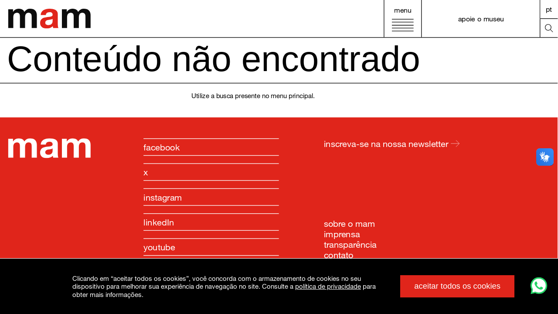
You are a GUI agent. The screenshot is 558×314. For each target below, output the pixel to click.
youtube (159, 247)
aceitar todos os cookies (457, 285)
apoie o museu (481, 18)
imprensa (342, 233)
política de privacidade (328, 286)
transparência (350, 244)
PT (549, 9)
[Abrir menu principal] (403, 18)
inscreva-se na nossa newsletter (391, 143)
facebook (161, 147)
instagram (162, 197)
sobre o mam (349, 223)
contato (338, 254)
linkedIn (158, 222)
